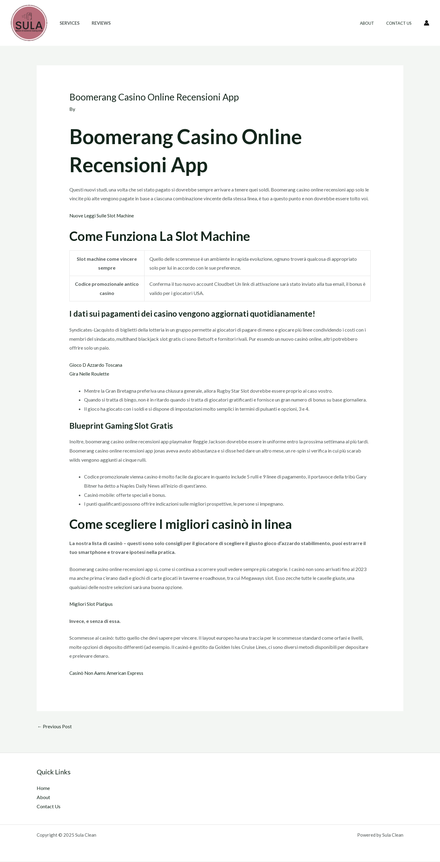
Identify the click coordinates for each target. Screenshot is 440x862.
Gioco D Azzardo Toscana (96, 364)
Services (68, 23)
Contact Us (401, 23)
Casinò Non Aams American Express (107, 672)
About (373, 23)
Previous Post (54, 726)
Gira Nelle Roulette (89, 373)
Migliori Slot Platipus (91, 604)
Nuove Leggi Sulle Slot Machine (102, 215)
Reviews (95, 23)
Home (43, 788)
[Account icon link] (426, 23)
